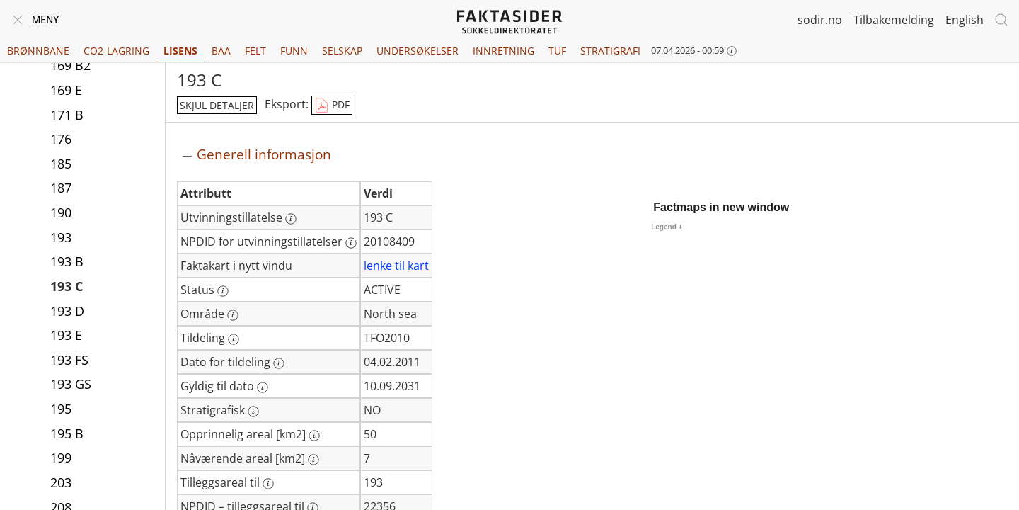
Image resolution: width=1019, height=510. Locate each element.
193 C (66, 287)
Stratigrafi (610, 50)
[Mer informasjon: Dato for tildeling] (278, 363)
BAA (221, 50)
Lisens (180, 50)
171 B (67, 116)
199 (60, 459)
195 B (67, 434)
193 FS (69, 361)
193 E (66, 336)
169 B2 (70, 66)
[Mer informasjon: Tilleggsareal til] (268, 483)
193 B (67, 262)
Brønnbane (38, 50)
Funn (294, 50)
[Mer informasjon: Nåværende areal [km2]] (313, 459)
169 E (66, 91)
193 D (67, 312)
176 (60, 140)
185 (60, 165)
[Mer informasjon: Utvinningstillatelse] (291, 219)
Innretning (503, 50)
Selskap (342, 50)
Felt (255, 50)
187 (60, 189)
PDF (332, 105)
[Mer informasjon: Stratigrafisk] (253, 411)
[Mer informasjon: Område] (232, 315)
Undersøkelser (417, 50)
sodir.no (820, 20)
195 (60, 410)
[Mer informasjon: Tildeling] (233, 339)
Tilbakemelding (893, 20)
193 (60, 238)
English (964, 20)
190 (60, 213)
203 (60, 483)
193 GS (70, 385)
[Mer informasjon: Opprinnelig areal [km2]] (314, 435)
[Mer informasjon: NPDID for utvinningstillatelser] (351, 243)
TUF (557, 50)
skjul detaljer (217, 105)
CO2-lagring (116, 50)
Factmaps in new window (721, 207)
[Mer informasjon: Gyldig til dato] (262, 387)
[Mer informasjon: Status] (223, 291)
